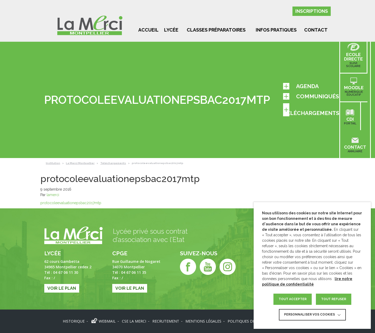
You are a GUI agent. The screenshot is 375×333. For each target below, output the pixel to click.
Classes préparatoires (216, 30)
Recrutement (165, 321)
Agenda (301, 86)
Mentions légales (203, 321)
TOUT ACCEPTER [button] (293, 299)
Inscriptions (311, 11)
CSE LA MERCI (134, 321)
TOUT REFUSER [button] (333, 299)
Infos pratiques (276, 30)
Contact (316, 30)
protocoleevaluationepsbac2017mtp (70, 203)
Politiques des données (252, 321)
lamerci (53, 195)
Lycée (171, 30)
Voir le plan (61, 288)
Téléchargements (311, 109)
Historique (74, 321)
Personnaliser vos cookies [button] (309, 314)
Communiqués (311, 96)
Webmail (107, 321)
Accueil (148, 30)
